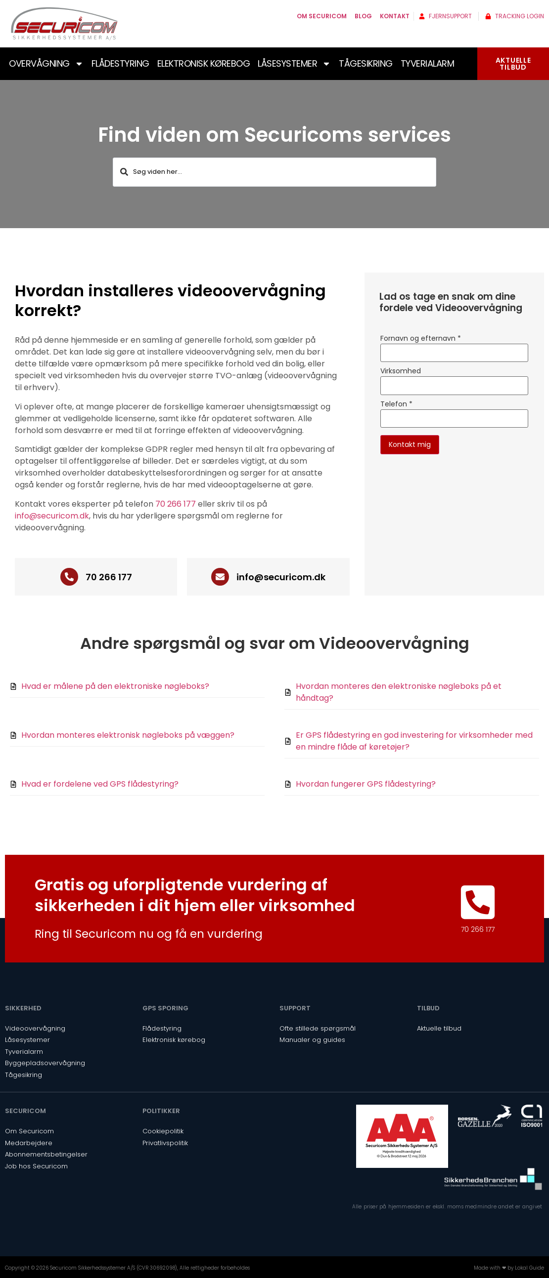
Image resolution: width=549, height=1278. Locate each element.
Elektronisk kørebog (203, 63)
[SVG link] (64, 23)
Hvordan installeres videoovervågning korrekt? (170, 300)
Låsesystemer (294, 63)
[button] (177, 300)
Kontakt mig (410, 444)
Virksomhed (400, 370)
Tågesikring (366, 63)
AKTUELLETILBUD (513, 63)
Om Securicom (322, 16)
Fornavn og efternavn (420, 338)
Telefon (396, 403)
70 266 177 (175, 504)
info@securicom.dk (52, 515)
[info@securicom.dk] (220, 577)
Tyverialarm (428, 63)
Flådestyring (120, 63)
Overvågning (46, 63)
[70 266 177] (69, 577)
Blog (363, 16)
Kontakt (395, 16)
